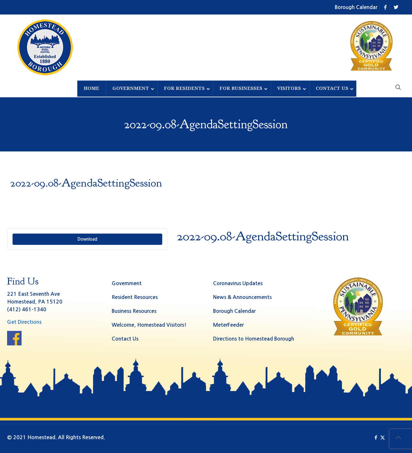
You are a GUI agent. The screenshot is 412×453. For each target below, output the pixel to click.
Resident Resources (135, 297)
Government (127, 283)
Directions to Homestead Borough (253, 338)
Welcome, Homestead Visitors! (149, 325)
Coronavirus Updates (238, 283)
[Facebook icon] (375, 437)
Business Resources (134, 311)
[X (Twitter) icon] (382, 437)
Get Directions (24, 322)
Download (87, 239)
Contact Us (125, 338)
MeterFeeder (228, 325)
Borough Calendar (356, 7)
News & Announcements (242, 297)
